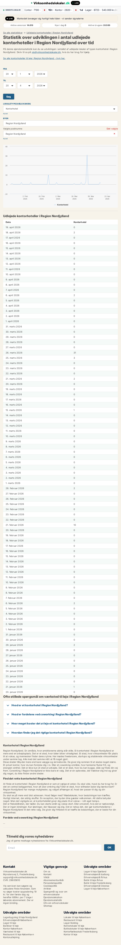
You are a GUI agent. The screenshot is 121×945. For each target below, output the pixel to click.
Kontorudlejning (11, 937)
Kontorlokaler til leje (74, 925)
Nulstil (5, 114)
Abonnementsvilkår (53, 880)
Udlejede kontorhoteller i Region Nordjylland (49, 32)
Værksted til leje (11, 931)
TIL (4, 80)
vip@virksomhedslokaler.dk (46, 52)
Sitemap (47, 905)
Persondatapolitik (52, 883)
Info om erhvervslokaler (55, 903)
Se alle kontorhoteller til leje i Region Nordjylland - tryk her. (34, 58)
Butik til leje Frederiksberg (98, 883)
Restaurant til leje (73, 920)
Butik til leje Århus (93, 880)
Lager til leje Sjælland (95, 871)
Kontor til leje (70, 934)
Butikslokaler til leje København (80, 928)
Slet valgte (112, 128)
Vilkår (46, 877)
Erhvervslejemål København (17, 920)
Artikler (47, 888)
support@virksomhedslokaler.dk (20, 877)
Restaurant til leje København (18, 934)
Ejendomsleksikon (52, 897)
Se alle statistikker (13, 32)
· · (31, 9)
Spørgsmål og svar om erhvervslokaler (55, 893)
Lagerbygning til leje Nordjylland (20, 917)
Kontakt (47, 874)
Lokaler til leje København (77, 917)
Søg (8, 96)
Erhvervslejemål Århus (95, 877)
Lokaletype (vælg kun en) (17, 104)
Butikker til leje (11, 925)
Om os (46, 871)
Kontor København (12, 928)
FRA (5, 69)
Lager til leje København (96, 888)
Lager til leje (9, 923)
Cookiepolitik (50, 885)
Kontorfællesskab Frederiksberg (81, 931)
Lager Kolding (71, 923)
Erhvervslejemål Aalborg (96, 874)
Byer (5, 118)
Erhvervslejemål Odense (96, 885)
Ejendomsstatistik (52, 900)
